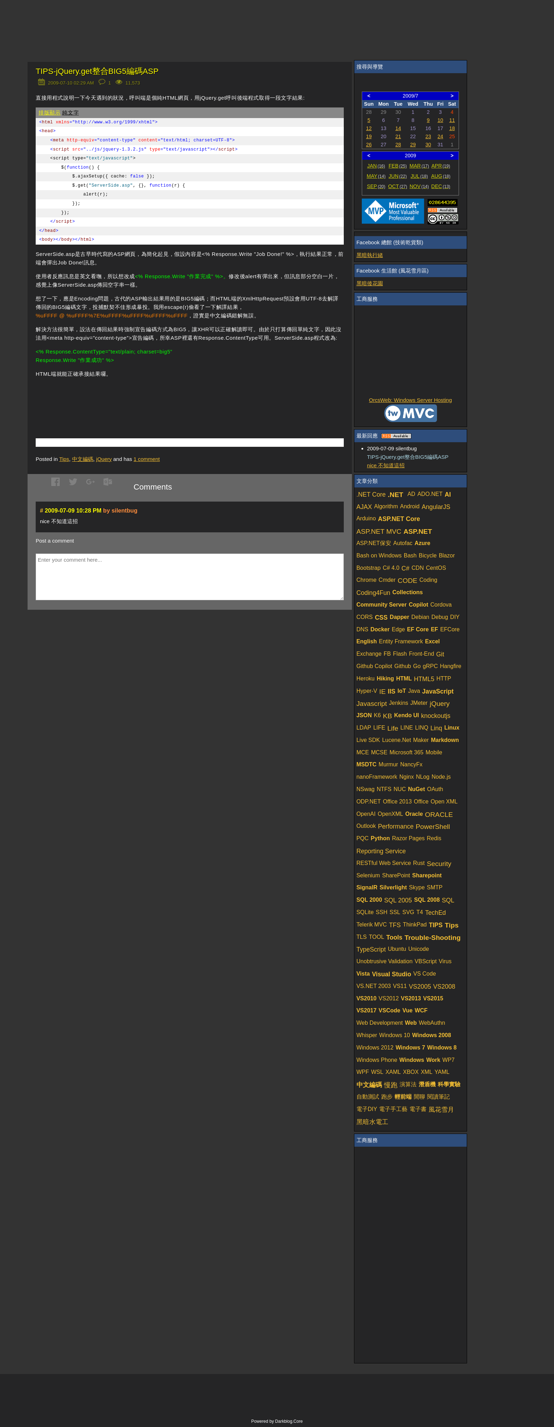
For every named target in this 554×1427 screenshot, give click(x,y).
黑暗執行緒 (369, 255)
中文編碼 (82, 459)
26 (369, 144)
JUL (419, 176)
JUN (398, 176)
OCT (397, 186)
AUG (440, 176)
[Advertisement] (118, 397)
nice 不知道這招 (386, 465)
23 (428, 136)
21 (398, 136)
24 (440, 136)
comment (147, 459)
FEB (398, 166)
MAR (419, 166)
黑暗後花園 (369, 283)
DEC (440, 186)
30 (428, 144)
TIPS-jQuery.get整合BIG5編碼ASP (97, 71)
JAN (376, 166)
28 (398, 144)
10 (440, 120)
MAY (376, 176)
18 (452, 128)
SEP (376, 186)
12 (369, 128)
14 (398, 128)
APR (440, 166)
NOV (419, 186)
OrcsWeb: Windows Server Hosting (410, 400)
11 (452, 120)
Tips (64, 459)
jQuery (104, 459)
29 (413, 144)
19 (369, 136)
